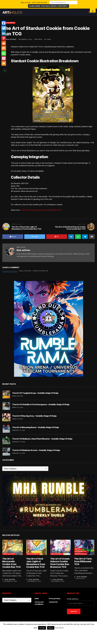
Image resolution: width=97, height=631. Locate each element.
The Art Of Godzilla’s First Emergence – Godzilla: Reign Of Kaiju (40, 404)
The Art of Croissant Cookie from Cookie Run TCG (42, 210)
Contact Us (53, 602)
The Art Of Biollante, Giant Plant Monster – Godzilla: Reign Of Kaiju (42, 439)
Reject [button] (50, 628)
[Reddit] (3, 43)
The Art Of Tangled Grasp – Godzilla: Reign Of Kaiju (35, 393)
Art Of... (78, 549)
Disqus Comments (25, 271)
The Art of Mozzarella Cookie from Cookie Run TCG (11, 562)
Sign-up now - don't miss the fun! (34, 2)
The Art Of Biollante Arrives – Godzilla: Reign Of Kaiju (36, 450)
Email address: (72, 599)
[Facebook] (3, 23)
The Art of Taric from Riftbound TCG (83, 561)
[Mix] (3, 48)
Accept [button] (42, 628)
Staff (37, 598)
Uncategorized (9, 22)
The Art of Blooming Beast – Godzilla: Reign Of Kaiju (35, 427)
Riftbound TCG (80, 551)
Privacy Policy (54, 598)
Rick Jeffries (11, 39)
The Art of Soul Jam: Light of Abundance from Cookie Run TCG (35, 562)
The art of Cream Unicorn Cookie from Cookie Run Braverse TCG (59, 562)
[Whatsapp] (3, 53)
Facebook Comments (9, 271)
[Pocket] (3, 58)
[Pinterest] (3, 38)
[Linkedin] (3, 33)
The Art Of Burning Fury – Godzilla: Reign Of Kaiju (34, 416)
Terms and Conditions (39, 603)
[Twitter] (3, 28)
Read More (59, 628)
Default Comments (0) (40, 271)
